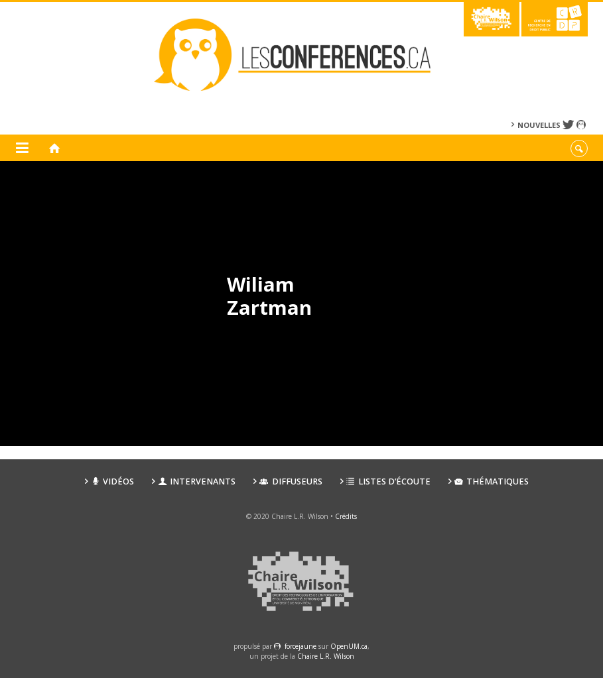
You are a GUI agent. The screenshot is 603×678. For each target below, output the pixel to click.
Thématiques (491, 481)
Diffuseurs (290, 481)
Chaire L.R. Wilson (325, 656)
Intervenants (196, 481)
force (300, 646)
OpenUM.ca (349, 646)
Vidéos (112, 481)
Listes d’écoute (388, 481)
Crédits (346, 516)
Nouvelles (539, 125)
